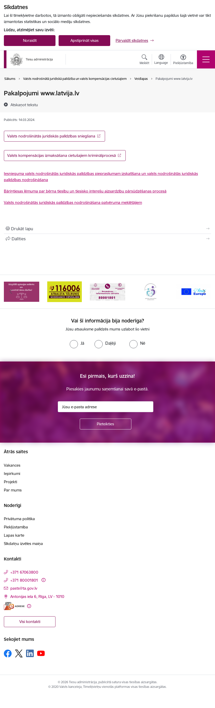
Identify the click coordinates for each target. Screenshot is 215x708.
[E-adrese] (14, 606)
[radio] (77, 343)
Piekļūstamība (16, 527)
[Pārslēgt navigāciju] (206, 59)
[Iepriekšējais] (10, 291)
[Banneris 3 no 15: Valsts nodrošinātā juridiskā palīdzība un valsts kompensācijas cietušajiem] (107, 291)
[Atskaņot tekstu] (24, 105)
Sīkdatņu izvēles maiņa (23, 543)
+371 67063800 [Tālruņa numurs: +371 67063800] (24, 572)
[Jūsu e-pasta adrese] (105, 406)
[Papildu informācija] (43, 580)
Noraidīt (30, 40)
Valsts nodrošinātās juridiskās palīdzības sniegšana (51, 136)
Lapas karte (14, 535)
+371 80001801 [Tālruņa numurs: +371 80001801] (24, 580)
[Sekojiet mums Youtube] (41, 653)
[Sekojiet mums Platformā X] (19, 653)
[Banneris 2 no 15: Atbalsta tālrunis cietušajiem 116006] (64, 291)
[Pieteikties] (105, 424)
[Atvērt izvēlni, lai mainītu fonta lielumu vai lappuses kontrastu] (183, 60)
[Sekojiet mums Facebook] (8, 653)
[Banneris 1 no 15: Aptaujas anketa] (21, 291)
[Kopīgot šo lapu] (107, 239)
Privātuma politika (19, 518)
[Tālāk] (204, 291)
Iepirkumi (12, 473)
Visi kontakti (29, 621)
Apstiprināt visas (84, 40)
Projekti (10, 481)
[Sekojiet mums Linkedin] (30, 653)
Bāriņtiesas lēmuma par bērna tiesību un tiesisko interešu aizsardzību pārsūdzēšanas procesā (85, 191)
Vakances (12, 465)
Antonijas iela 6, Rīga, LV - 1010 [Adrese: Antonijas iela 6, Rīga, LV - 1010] (37, 596)
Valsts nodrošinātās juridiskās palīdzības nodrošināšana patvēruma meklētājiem (73, 202)
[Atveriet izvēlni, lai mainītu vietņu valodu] (161, 60)
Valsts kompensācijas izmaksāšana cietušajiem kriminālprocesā (61, 155)
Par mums (13, 490)
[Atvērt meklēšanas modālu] (144, 60)
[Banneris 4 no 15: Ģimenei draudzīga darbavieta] (150, 291)
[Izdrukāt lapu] (107, 229)
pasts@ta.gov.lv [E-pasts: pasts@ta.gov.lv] (23, 588)
